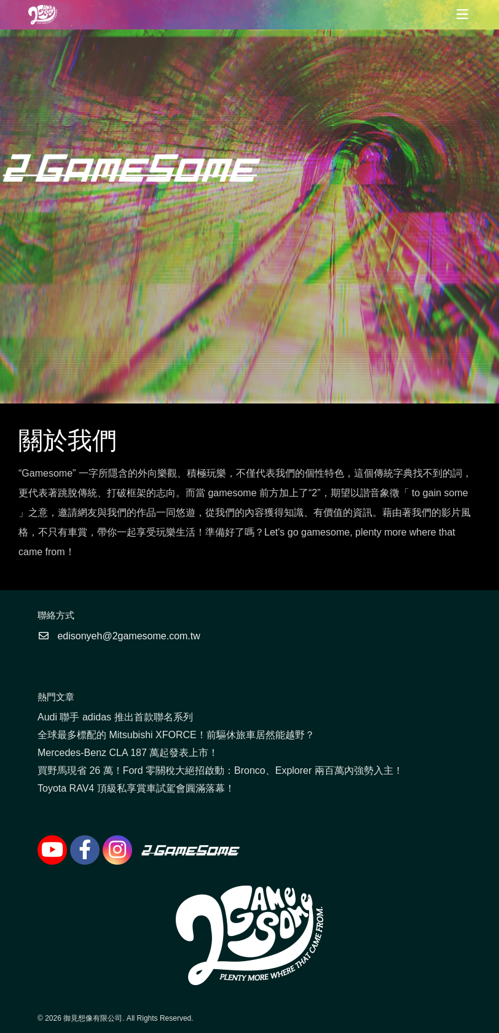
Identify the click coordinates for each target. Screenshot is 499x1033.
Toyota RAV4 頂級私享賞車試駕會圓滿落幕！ (136, 788)
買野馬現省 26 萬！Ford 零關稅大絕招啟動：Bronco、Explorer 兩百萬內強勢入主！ (220, 770)
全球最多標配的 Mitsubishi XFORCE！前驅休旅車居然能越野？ (176, 735)
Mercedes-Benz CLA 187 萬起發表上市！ (127, 752)
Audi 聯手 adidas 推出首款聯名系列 (115, 717)
